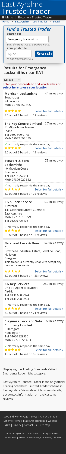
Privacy (17, 425)
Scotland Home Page (16, 416)
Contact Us (30, 425)
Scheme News (12, 420)
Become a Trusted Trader (35, 17)
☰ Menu (7, 17)
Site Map (45, 425)
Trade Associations (34, 420)
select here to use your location (25, 87)
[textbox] (27, 39)
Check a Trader (49, 416)
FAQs (34, 416)
